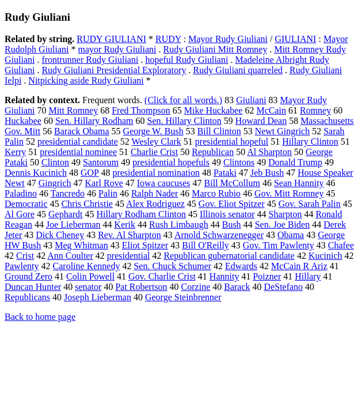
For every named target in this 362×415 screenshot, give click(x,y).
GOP (89, 173)
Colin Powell (90, 276)
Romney (315, 110)
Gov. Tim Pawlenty (278, 245)
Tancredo (68, 193)
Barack (237, 287)
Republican (213, 152)
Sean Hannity (299, 183)
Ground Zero (28, 276)
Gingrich (55, 183)
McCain (271, 110)
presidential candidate (77, 141)
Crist (25, 256)
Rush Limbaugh (178, 224)
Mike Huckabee (213, 110)
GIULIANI (295, 39)
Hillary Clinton (310, 141)
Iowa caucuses (163, 183)
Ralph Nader (154, 193)
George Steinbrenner (183, 297)
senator (88, 287)
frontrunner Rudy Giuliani (89, 60)
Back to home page (40, 317)
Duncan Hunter (33, 287)
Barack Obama (81, 131)
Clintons (238, 162)
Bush (231, 224)
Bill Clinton (219, 131)
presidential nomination (156, 173)
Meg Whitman (81, 245)
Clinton (55, 162)
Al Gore (20, 214)
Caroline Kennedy (86, 266)
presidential (128, 256)
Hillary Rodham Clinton (141, 214)
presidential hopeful (232, 141)
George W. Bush (153, 131)
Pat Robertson (141, 287)
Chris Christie (87, 204)
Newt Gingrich (282, 131)
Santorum (101, 162)
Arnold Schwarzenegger (219, 235)
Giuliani (251, 100)
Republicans (27, 297)
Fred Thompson (141, 110)
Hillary (308, 276)
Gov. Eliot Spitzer (232, 204)
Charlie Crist (154, 152)
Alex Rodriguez (155, 204)
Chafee (341, 245)
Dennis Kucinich (36, 173)
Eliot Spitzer (145, 245)
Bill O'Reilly (205, 245)
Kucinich (325, 256)
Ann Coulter (70, 256)
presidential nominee (78, 152)
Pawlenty (22, 266)
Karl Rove (104, 183)
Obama (290, 235)
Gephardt (65, 214)
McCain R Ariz (299, 266)
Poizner (267, 276)
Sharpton (285, 214)
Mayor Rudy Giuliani (228, 39)
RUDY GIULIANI (111, 39)
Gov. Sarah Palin (310, 204)
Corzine (196, 287)
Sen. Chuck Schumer (172, 266)
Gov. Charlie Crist (162, 276)
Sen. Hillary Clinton (184, 121)
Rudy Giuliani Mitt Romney (215, 49)
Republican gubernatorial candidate (228, 256)
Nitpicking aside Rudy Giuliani (85, 80)
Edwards (241, 266)
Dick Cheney (60, 235)
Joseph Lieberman (97, 297)
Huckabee (23, 121)
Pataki (225, 173)
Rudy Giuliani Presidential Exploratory (113, 70)
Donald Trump (295, 162)
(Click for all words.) (183, 100)
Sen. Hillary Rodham (94, 121)
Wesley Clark (156, 141)
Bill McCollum (232, 183)
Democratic (26, 204)
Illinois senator (227, 214)
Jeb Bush (267, 173)
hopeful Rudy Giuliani (186, 60)
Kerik (125, 224)
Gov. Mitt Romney (288, 193)
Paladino (21, 193)
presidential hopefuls (170, 162)
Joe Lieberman (73, 224)
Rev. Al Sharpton (129, 235)
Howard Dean (261, 121)
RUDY (168, 39)
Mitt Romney (73, 110)
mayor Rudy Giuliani (117, 49)
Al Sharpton (269, 152)
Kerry (15, 152)
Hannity (224, 276)
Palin (107, 193)
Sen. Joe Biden (282, 224)
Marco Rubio (216, 193)
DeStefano (283, 287)
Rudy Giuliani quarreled (238, 70)
